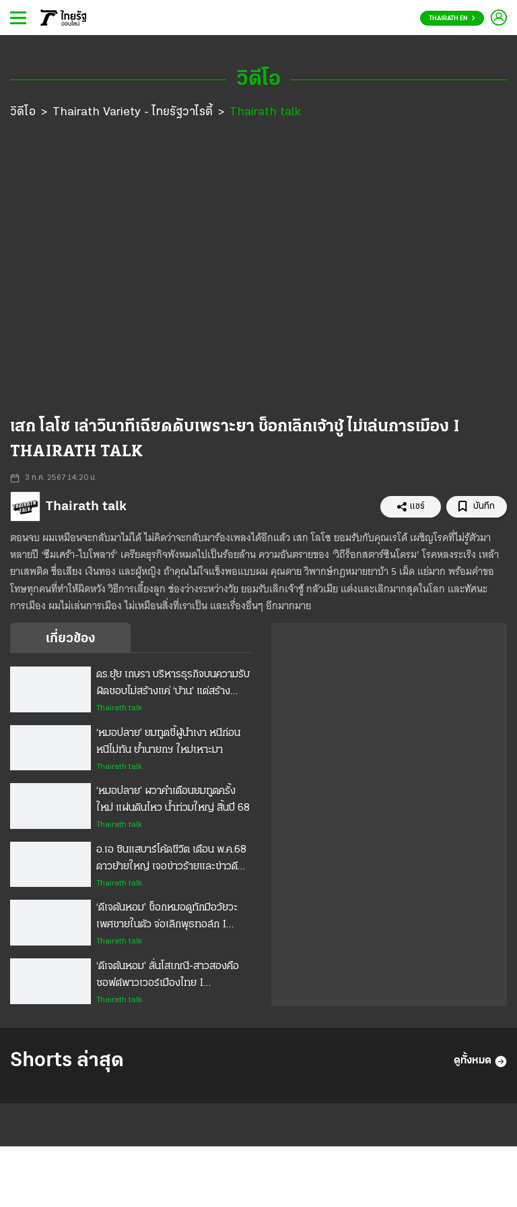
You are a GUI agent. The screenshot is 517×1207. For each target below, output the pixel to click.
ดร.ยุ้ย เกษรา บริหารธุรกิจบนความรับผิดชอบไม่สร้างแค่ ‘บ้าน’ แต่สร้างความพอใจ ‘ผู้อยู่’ (173, 684)
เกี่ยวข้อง (70, 639)
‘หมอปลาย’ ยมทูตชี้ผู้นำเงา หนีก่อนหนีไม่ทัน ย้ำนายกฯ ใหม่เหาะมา (168, 741)
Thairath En (452, 18)
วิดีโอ (23, 112)
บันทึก (476, 506)
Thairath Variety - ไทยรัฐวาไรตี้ (133, 112)
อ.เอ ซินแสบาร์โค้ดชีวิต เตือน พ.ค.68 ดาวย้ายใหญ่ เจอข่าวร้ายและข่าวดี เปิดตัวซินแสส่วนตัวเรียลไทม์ (171, 859)
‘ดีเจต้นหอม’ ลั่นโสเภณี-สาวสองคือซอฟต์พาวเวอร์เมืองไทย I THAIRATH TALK (167, 976)
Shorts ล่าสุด (67, 1061)
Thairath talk (265, 112)
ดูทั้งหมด (480, 1061)
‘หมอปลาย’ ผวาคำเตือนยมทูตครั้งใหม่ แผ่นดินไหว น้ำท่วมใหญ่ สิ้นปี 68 (173, 799)
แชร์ (411, 506)
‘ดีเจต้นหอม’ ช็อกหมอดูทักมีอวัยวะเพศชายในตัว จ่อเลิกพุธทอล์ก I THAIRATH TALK (167, 917)
